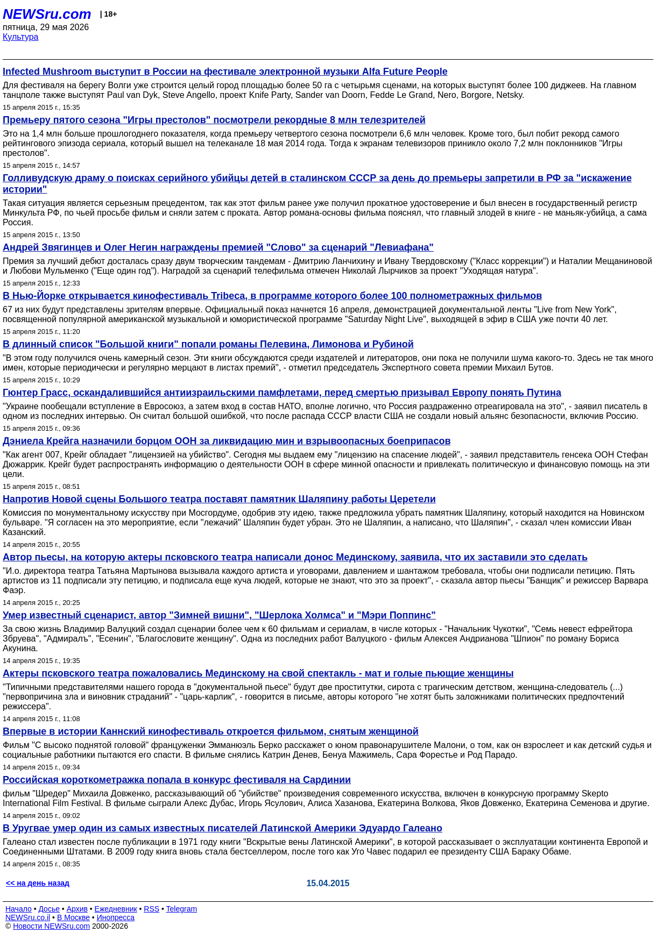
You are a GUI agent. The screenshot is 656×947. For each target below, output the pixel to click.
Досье (49, 909)
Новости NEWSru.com (51, 926)
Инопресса (116, 917)
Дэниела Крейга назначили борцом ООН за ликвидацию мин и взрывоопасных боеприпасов (226, 441)
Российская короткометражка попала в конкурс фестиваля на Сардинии (177, 779)
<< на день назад (37, 883)
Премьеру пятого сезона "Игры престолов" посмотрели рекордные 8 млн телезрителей (214, 120)
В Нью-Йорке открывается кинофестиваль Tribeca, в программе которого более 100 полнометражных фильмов (272, 295)
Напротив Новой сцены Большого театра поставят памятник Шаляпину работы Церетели (219, 499)
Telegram (181, 909)
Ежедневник (116, 909)
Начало (18, 909)
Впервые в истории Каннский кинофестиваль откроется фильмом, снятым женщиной (211, 731)
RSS (151, 909)
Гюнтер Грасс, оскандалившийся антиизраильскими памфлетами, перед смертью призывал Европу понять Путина (282, 392)
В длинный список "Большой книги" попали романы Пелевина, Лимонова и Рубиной (208, 344)
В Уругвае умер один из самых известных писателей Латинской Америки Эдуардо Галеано (222, 828)
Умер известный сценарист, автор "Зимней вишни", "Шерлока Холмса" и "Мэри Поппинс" (219, 615)
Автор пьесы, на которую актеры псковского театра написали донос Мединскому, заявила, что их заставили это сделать (295, 557)
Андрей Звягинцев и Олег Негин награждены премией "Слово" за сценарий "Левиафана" (218, 247)
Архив (77, 909)
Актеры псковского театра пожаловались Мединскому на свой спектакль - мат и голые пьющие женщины (258, 673)
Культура (21, 36)
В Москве (73, 917)
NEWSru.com (47, 14)
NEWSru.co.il (27, 917)
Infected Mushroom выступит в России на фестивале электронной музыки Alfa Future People (225, 71)
